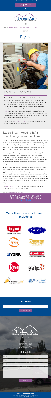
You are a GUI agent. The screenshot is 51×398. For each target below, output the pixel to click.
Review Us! (25, 310)
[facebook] (23, 9)
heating (6, 111)
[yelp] (28, 9)
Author (21, 192)
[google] (25, 9)
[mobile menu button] (25, 24)
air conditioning (38, 109)
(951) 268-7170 (25, 5)
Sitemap (36, 395)
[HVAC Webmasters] (25, 394)
